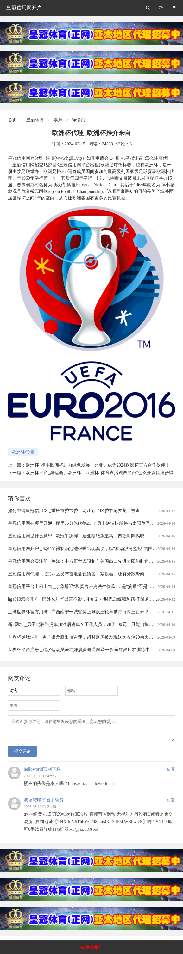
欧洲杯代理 (23, 451)
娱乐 (58, 120)
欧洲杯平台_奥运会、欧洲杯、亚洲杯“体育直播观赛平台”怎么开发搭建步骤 (100, 472)
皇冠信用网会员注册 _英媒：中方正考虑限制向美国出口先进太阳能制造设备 (83, 561)
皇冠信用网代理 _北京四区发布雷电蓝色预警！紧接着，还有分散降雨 (76, 574)
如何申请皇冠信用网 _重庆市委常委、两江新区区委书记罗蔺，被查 (74, 510)
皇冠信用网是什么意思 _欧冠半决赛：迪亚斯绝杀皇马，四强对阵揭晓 (76, 536)
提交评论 (22, 755)
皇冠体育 (35, 120)
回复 (170, 773)
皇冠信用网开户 (24, 7)
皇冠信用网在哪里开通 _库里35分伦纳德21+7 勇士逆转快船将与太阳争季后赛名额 (88, 523)
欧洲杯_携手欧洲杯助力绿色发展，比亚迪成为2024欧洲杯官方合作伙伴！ (98, 465)
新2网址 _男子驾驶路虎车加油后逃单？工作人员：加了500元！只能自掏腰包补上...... (90, 624)
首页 (12, 120)
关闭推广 (94, 947)
